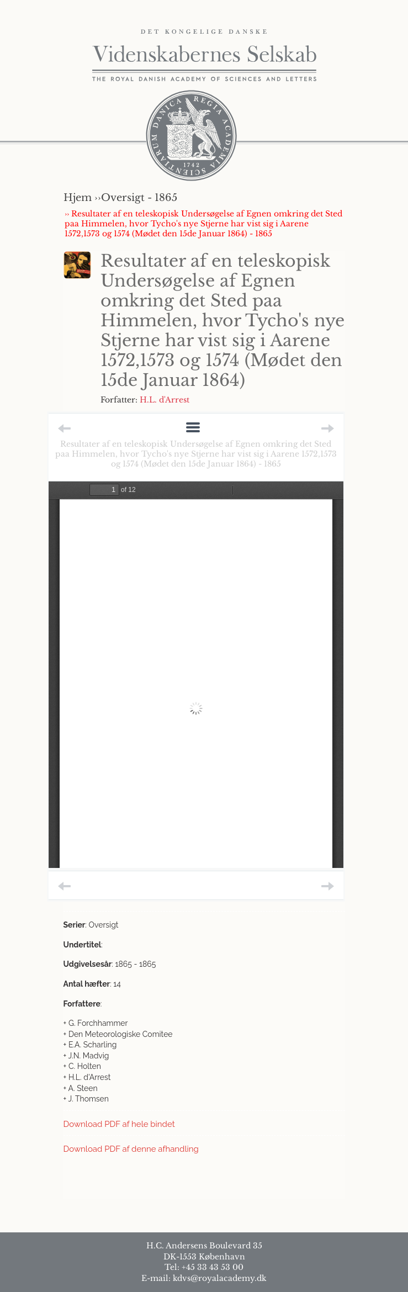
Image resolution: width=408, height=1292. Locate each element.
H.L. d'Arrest (164, 400)
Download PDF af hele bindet (119, 1124)
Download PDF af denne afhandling (131, 1149)
